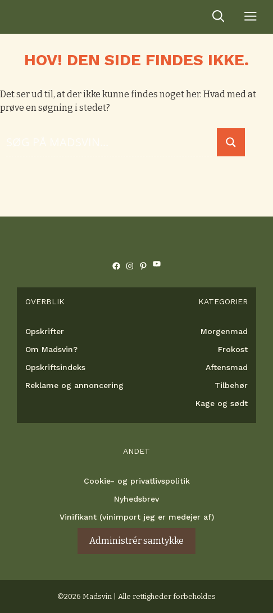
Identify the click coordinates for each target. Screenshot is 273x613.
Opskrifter (44, 331)
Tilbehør (231, 385)
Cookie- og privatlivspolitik (137, 480)
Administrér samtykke (136, 540)
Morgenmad (224, 331)
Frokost (233, 349)
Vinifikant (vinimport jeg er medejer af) (137, 516)
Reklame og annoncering (74, 385)
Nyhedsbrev (136, 498)
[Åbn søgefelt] (218, 17)
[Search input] (109, 142)
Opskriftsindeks (55, 367)
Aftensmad (227, 367)
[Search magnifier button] (231, 142)
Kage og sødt (221, 403)
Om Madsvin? (51, 349)
